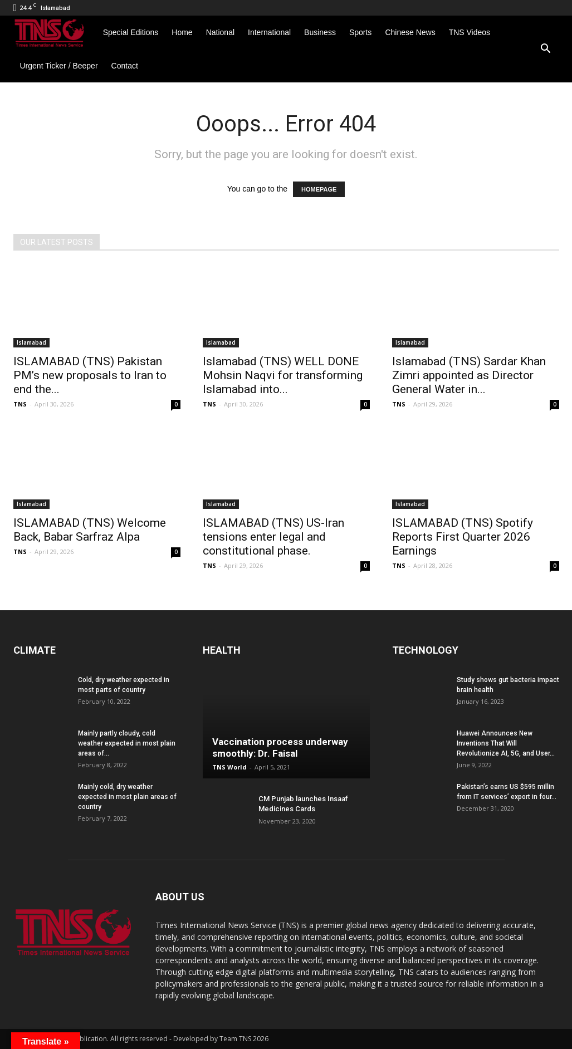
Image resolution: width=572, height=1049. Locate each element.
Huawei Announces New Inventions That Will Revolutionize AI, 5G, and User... (506, 743)
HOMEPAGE (318, 189)
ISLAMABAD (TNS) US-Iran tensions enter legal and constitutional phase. (273, 536)
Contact (124, 65)
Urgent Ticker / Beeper (59, 65)
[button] (545, 49)
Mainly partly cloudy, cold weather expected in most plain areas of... (126, 743)
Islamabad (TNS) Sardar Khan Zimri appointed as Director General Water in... (469, 375)
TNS (20, 404)
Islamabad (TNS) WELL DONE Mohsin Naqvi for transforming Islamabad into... (283, 375)
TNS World (229, 767)
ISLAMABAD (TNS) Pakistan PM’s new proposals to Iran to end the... (90, 375)
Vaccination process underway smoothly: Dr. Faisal (280, 747)
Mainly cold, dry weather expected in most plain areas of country (127, 797)
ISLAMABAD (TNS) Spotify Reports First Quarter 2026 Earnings (462, 536)
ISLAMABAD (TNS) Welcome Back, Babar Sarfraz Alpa (89, 529)
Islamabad (31, 342)
